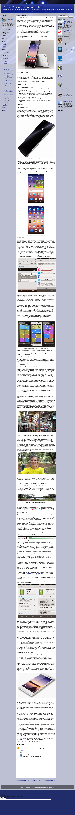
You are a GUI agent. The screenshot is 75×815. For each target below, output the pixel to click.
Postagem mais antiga (49, 780)
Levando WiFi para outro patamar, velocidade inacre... (8, 77)
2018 (4, 46)
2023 (4, 38)
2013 (4, 105)
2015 (4, 50)
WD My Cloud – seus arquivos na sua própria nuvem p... (8, 81)
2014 (4, 104)
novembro (6, 53)
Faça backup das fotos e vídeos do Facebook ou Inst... (8, 67)
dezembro (6, 52)
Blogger (52, 787)
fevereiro (6, 100)
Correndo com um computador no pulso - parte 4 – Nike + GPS (68, 67)
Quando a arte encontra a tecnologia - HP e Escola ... (9, 95)
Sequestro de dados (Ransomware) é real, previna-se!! (66, 57)
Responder (22, 750)
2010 (4, 110)
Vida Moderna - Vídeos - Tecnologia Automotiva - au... (9, 84)
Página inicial (36, 780)
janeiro (5, 102)
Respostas (23, 752)
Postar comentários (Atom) (25, 782)
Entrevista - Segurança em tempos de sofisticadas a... (9, 70)
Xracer (21, 747)
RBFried (44, 787)
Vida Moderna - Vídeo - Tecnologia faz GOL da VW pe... (8, 91)
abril (5, 63)
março (5, 64)
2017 (4, 47)
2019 (4, 44)
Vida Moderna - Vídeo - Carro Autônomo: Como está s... (8, 88)
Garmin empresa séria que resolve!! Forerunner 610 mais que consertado (67, 39)
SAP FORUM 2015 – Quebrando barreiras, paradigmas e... (8, 74)
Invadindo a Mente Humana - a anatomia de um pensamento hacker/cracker (68, 48)
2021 (4, 41)
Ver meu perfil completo (6, 29)
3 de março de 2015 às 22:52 (28, 747)
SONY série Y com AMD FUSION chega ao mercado (68, 94)
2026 (4, 33)
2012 (4, 107)
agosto (5, 58)
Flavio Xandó (25, 754)
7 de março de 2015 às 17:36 (35, 754)
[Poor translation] (4, 798)
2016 (4, 49)
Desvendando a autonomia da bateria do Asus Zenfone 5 (37, 573)
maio (5, 61)
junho (5, 60)
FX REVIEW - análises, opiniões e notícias (23, 7)
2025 (4, 35)
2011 (4, 108)
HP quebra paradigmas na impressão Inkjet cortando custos (67, 22)
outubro (5, 55)
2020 (4, 43)
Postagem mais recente (23, 780)
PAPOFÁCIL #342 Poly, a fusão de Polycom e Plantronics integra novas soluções (67, 85)
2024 (4, 36)
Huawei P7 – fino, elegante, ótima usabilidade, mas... (9, 98)
